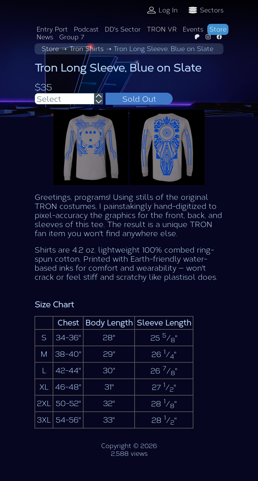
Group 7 (71, 37)
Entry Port (52, 29)
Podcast (86, 29)
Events (193, 29)
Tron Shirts (86, 49)
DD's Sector (123, 29)
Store (217, 29)
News (45, 37)
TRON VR (162, 29)
